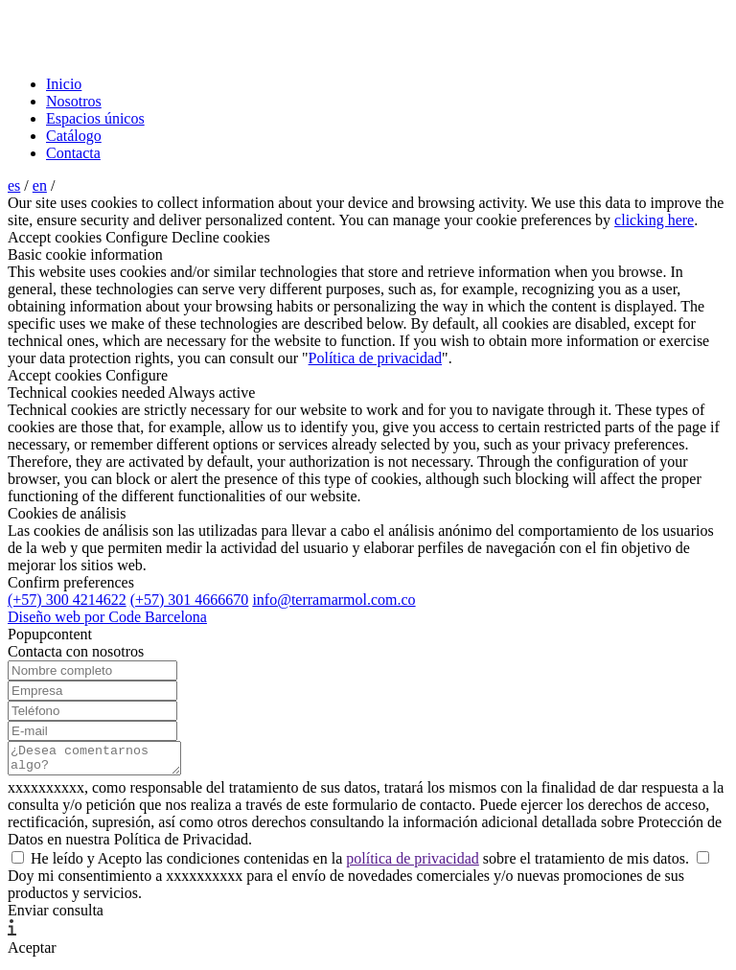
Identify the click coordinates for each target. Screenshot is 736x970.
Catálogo (74, 135)
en (40, 185)
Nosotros (74, 101)
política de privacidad (412, 864)
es (14, 185)
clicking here (654, 220)
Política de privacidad (376, 358)
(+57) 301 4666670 (189, 599)
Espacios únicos (95, 118)
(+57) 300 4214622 (67, 599)
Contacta (73, 153)
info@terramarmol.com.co (333, 599)
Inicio (63, 84)
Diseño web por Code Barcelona (107, 617)
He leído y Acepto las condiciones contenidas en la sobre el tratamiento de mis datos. (352, 864)
